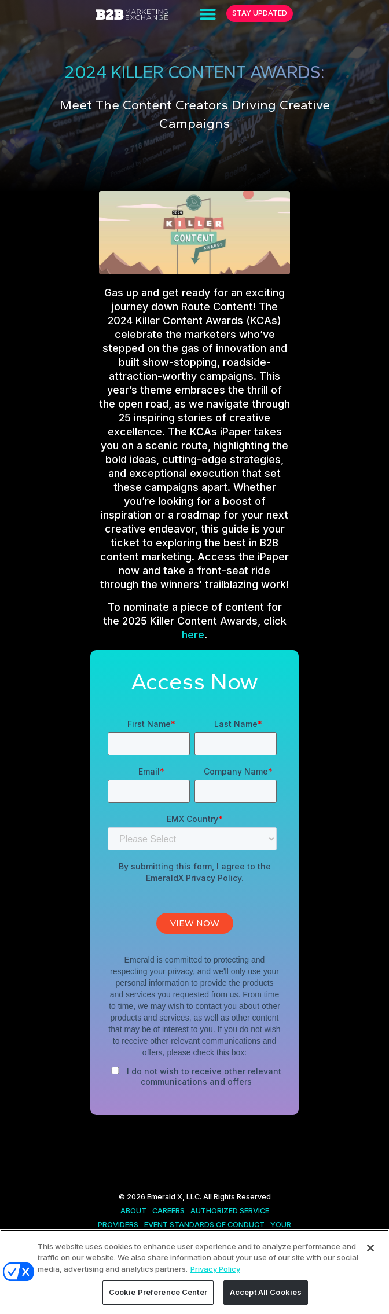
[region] (194, 1271)
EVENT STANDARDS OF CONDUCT (204, 1224)
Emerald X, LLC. (174, 1196)
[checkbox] (194, 1073)
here (193, 635)
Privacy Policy (213, 878)
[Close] (370, 1248)
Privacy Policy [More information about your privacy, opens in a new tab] (215, 1268)
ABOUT (133, 1210)
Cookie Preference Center (158, 1292)
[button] (208, 14)
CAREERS (168, 1210)
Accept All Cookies (266, 1292)
